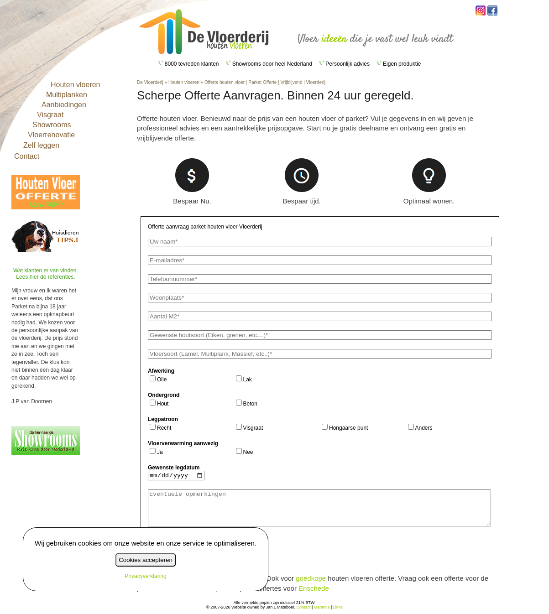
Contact (26, 156)
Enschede (313, 588)
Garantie (322, 607)
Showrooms (51, 125)
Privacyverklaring (145, 576)
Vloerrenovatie (51, 135)
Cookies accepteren (146, 560)
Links (338, 607)
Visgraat (50, 115)
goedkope (311, 578)
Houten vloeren (75, 84)
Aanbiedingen (64, 105)
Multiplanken (66, 95)
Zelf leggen (41, 145)
